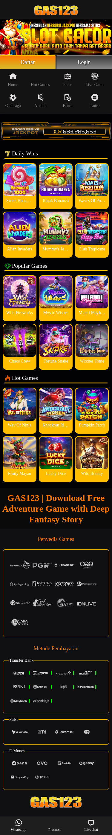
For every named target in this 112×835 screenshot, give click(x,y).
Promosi (55, 825)
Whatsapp (19, 825)
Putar (67, 80)
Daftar (28, 62)
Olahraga (13, 101)
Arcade (40, 101)
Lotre (95, 101)
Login (84, 62)
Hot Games (40, 80)
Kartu (67, 101)
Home (13, 80)
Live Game (94, 80)
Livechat (91, 825)
